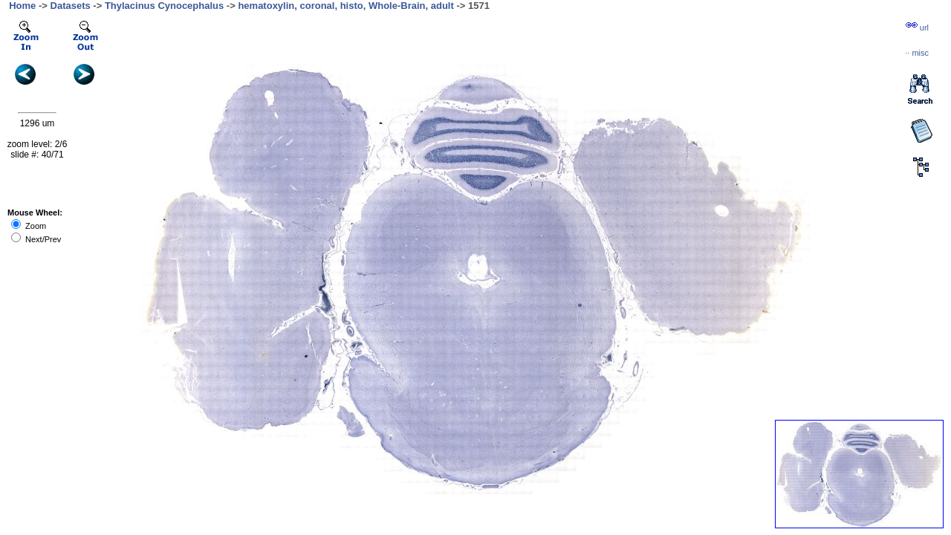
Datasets (71, 5)
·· (917, 52)
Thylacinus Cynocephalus (164, 5)
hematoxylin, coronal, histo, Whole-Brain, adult (345, 5)
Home (22, 5)
